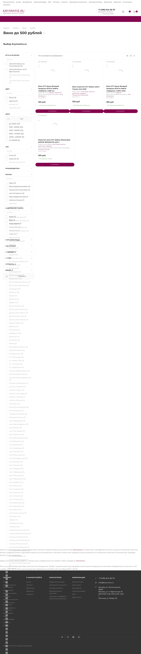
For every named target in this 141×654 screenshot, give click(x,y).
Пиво (5, 616)
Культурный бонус (95, 2)
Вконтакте (62, 637)
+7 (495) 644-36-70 (106, 10)
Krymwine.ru (78, 550)
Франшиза (108, 2)
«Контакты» (80, 561)
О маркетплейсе (34, 577)
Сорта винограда (40, 2)
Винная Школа (8, 2)
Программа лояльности (78, 2)
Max (79, 637)
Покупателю (55, 577)
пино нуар (55, 144)
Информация (78, 577)
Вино (5, 582)
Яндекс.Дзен (73, 637)
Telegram (67, 637)
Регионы (56, 2)
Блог (50, 2)
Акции (18, 2)
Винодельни (27, 2)
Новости (64, 2)
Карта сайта (76, 597)
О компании (127, 2)
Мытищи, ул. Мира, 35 (107, 598)
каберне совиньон (55, 92)
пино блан (84, 91)
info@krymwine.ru (106, 583)
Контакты (6, 5)
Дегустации (76, 585)
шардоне (83, 93)
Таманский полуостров (80, 95)
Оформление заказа (56, 582)
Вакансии (117, 2)
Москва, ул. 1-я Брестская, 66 (110, 592)
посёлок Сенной (44, 149)
